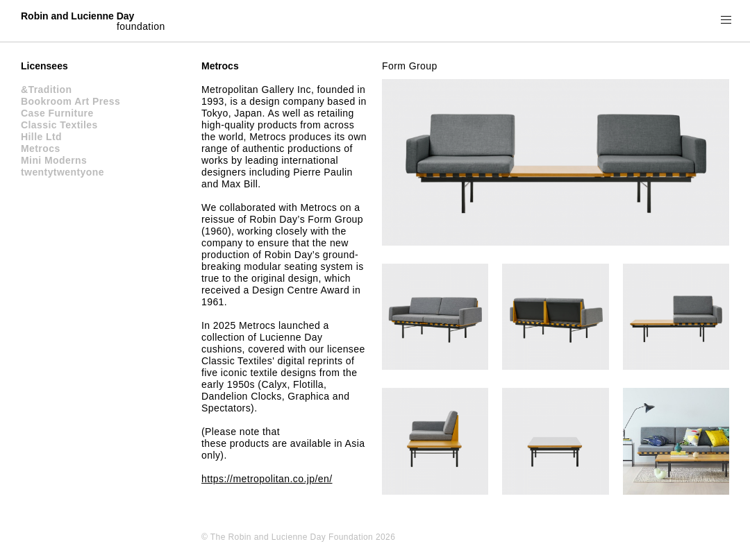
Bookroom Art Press (70, 101)
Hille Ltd (41, 136)
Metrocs (40, 148)
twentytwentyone (62, 172)
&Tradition (46, 89)
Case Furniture (57, 113)
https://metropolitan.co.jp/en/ (266, 478)
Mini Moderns (54, 160)
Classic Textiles (59, 124)
